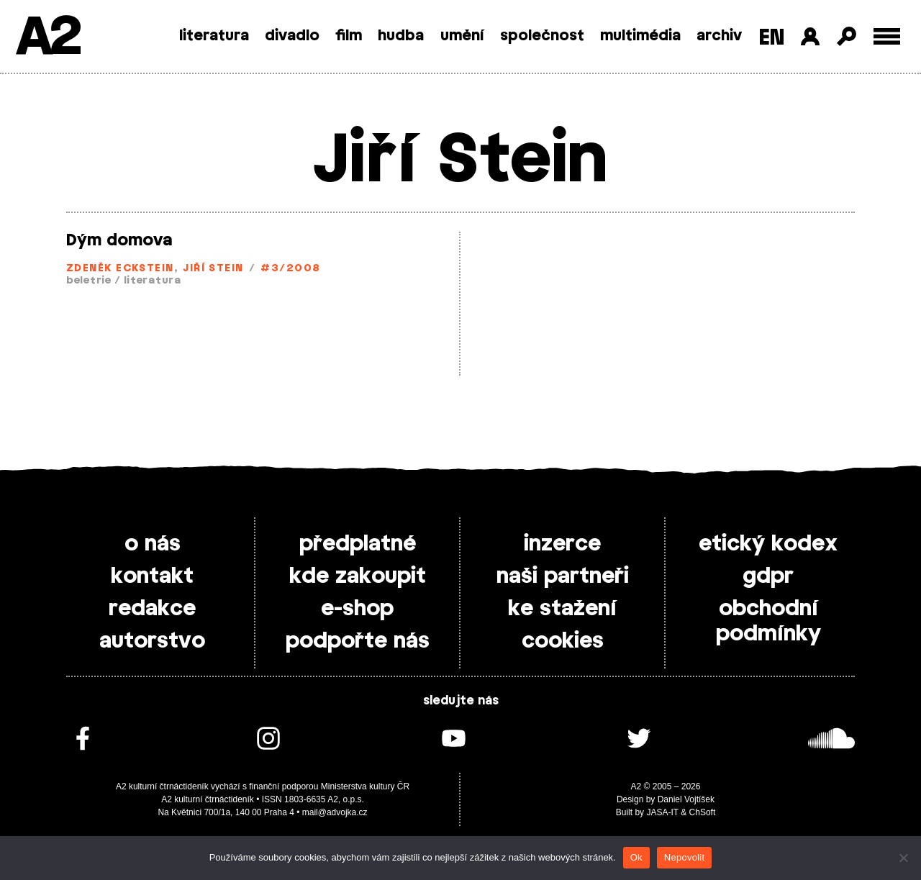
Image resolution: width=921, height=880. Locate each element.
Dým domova (119, 240)
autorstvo (152, 641)
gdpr (768, 576)
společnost (542, 36)
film (348, 36)
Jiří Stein (213, 269)
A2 (47, 38)
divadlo (292, 36)
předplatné (357, 544)
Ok (636, 857)
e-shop (357, 608)
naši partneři (562, 576)
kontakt (152, 576)
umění (462, 36)
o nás (152, 544)
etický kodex (768, 544)
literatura (214, 36)
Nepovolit (684, 857)
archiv (719, 36)
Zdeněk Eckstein (120, 269)
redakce (152, 608)
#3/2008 (290, 269)
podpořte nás (358, 641)
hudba (401, 36)
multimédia (640, 36)
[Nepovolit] (903, 857)
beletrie (89, 281)
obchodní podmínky (768, 621)
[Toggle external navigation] (886, 36)
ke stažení (562, 608)
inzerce (562, 544)
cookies (563, 641)
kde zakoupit (357, 576)
